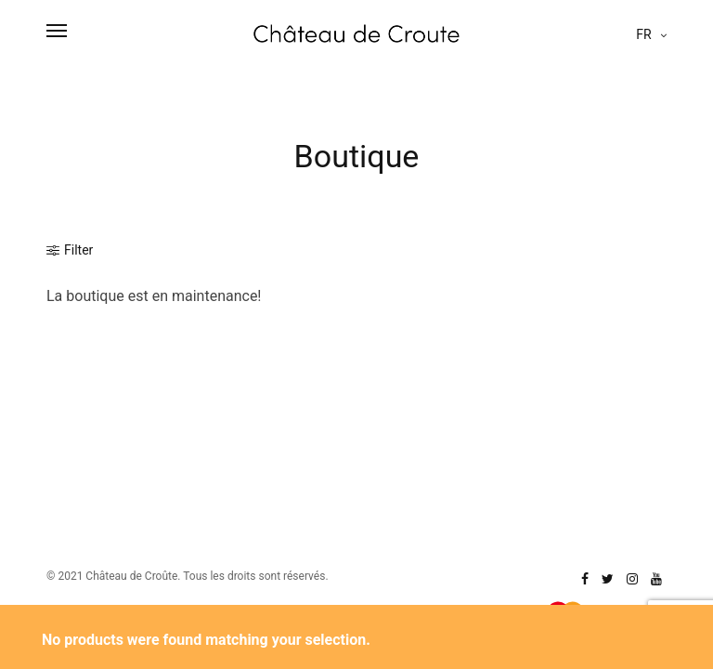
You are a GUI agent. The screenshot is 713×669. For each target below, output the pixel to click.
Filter (69, 249)
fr (645, 34)
